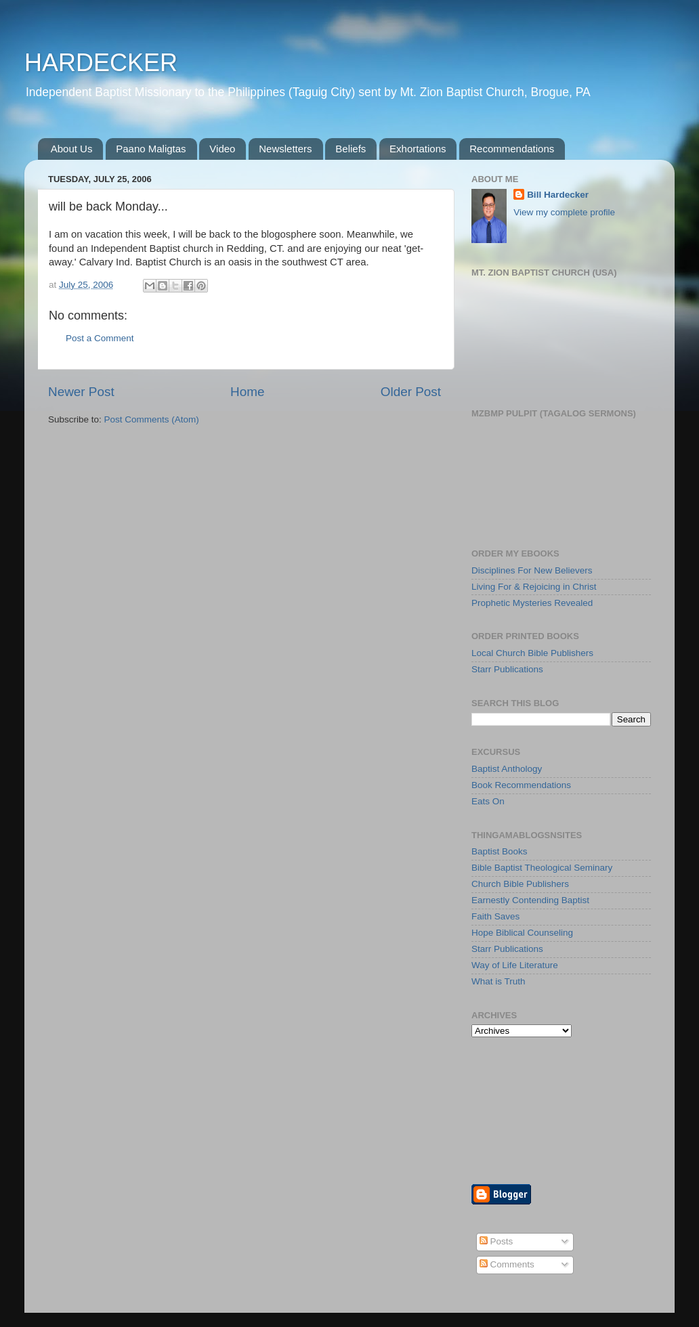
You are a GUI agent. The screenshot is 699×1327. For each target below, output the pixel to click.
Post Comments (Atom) (151, 419)
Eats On (488, 801)
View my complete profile (564, 212)
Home (247, 392)
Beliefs (350, 148)
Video (222, 148)
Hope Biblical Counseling (522, 933)
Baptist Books (499, 851)
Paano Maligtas (151, 148)
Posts (496, 1241)
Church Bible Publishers (520, 884)
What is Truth (498, 981)
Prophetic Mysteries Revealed (532, 603)
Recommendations (511, 148)
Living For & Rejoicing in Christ (534, 587)
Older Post (411, 392)
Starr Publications (507, 669)
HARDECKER (100, 63)
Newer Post (81, 392)
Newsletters (285, 148)
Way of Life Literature (514, 965)
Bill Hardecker (558, 195)
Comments (507, 1264)
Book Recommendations (521, 785)
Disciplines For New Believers (532, 570)
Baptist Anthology (506, 769)
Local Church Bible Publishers (532, 653)
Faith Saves (495, 916)
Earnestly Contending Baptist (530, 900)
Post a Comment (100, 338)
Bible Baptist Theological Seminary (541, 868)
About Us (72, 148)
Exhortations (417, 148)
